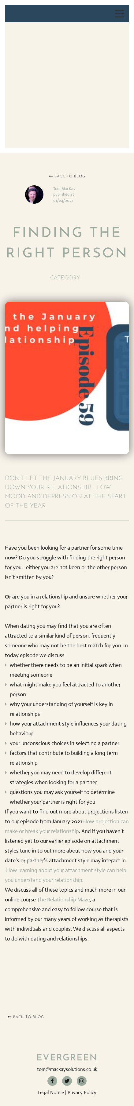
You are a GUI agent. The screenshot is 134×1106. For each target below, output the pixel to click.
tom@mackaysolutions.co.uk (67, 1069)
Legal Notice (51, 1092)
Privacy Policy (82, 1092)
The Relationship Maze (63, 899)
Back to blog (67, 176)
